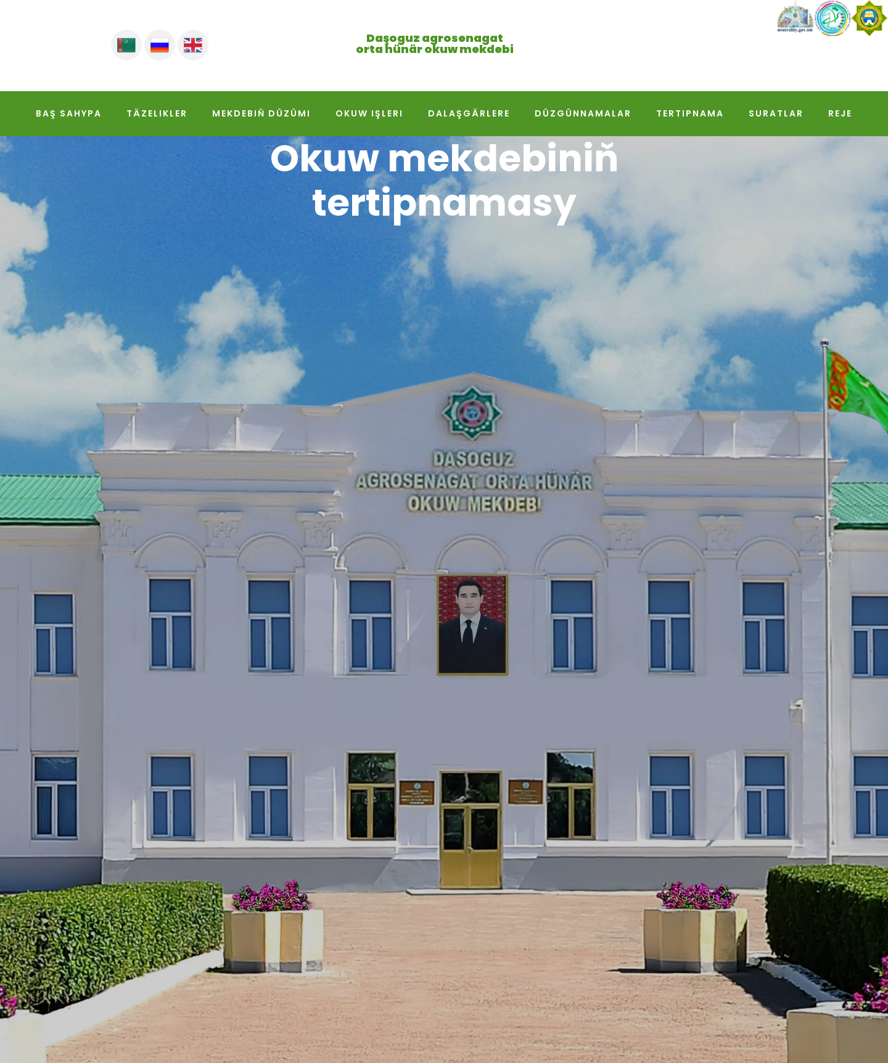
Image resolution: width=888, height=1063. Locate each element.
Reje (840, 113)
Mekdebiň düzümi (261, 113)
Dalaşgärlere (469, 113)
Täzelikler (156, 113)
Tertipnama (690, 113)
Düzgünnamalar (583, 113)
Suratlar (776, 113)
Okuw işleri (369, 113)
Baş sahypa (69, 113)
